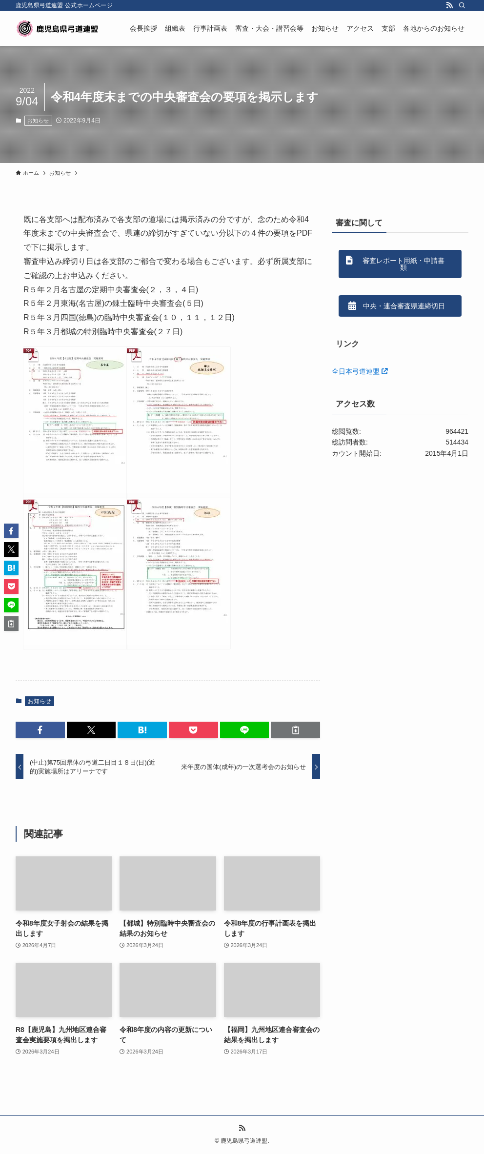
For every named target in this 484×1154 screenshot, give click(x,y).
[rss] (449, 5)
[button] (40, 730)
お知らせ (38, 120)
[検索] (462, 5)
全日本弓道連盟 (359, 371)
